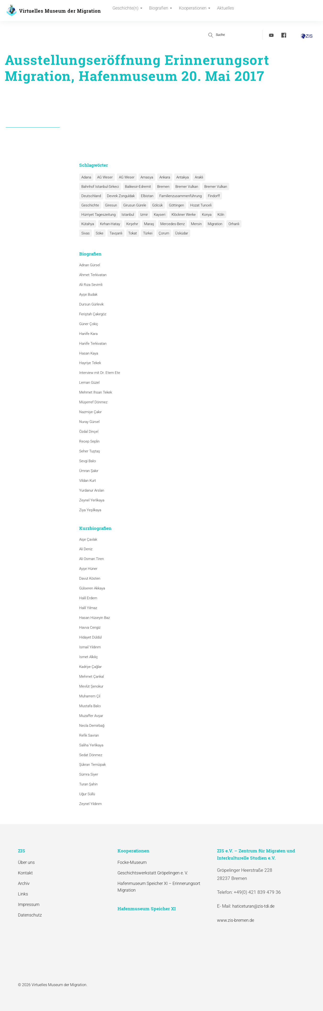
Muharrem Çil (89, 696)
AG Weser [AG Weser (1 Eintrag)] (126, 177)
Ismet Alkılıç (89, 657)
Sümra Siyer (88, 774)
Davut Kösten (89, 578)
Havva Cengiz (89, 627)
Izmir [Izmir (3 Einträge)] (143, 214)
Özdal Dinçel (88, 431)
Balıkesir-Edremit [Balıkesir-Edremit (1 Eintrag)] (137, 186)
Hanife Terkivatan (92, 343)
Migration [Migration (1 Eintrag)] (212, 224)
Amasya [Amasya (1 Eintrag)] (145, 177)
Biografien (160, 10)
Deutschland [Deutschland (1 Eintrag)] (91, 196)
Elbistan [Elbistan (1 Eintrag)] (146, 196)
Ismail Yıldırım (90, 647)
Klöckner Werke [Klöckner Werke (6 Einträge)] (182, 214)
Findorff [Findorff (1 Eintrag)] (212, 196)
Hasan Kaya (88, 353)
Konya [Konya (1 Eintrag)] (204, 214)
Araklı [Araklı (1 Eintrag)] (196, 177)
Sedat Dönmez (90, 755)
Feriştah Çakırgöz (92, 314)
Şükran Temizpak (92, 765)
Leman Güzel (89, 382)
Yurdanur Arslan (91, 490)
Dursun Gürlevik (91, 304)
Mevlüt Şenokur (91, 686)
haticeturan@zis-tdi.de (253, 906)
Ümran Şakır (88, 471)
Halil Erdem (88, 598)
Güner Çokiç (88, 324)
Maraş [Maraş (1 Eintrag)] (148, 224)
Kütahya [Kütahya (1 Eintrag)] (87, 224)
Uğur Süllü (87, 794)
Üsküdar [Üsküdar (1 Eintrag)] (179, 233)
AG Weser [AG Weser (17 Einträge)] (104, 177)
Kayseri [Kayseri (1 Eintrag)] (158, 214)
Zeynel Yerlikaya (91, 500)
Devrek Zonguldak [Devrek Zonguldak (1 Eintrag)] (120, 196)
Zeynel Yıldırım (90, 804)
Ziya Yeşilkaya (90, 510)
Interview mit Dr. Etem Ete (99, 373)
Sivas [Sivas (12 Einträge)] (85, 233)
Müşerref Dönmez (93, 402)
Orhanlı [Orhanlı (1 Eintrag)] (231, 224)
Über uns (26, 862)
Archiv (24, 883)
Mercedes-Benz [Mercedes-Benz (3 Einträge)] (171, 224)
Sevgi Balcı (87, 461)
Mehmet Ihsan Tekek (95, 392)
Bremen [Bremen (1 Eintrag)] (162, 186)
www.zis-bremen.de (235, 920)
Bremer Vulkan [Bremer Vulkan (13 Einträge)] (185, 186)
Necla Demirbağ (91, 725)
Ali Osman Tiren (91, 559)
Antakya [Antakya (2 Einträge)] (180, 177)
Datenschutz (30, 915)
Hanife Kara (88, 334)
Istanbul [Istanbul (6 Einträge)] (127, 214)
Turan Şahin (88, 784)
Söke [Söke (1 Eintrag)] (99, 233)
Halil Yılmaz (88, 608)
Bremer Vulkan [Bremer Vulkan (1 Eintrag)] (214, 186)
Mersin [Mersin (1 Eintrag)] (194, 224)
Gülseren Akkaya (92, 588)
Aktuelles (223, 10)
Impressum (28, 904)
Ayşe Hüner (88, 569)
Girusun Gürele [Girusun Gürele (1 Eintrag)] (133, 205)
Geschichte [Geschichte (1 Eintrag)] (90, 205)
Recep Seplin (89, 441)
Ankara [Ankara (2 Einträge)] (163, 177)
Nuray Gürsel (89, 422)
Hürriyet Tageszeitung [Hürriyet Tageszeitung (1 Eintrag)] (98, 214)
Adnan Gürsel (89, 265)
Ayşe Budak (88, 294)
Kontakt (25, 872)
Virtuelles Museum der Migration (60, 10)
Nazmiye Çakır (90, 412)
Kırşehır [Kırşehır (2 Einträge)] (131, 224)
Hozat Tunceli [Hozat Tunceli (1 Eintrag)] (198, 205)
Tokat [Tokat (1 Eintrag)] (131, 233)
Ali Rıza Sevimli (90, 285)
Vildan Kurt (87, 480)
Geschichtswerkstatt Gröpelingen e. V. (152, 872)
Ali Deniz (85, 549)
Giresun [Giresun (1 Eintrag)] (111, 205)
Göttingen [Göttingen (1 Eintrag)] (174, 205)
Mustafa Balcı (90, 706)
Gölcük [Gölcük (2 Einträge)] (156, 205)
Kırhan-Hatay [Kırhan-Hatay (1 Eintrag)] (110, 224)
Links (23, 893)
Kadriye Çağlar (90, 667)
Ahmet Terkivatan (92, 275)
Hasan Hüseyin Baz (94, 618)
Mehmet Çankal (91, 676)
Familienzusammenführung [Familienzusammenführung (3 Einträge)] (179, 196)
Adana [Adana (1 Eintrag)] (86, 177)
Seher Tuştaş (89, 451)
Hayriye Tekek (90, 363)
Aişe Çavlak (88, 539)
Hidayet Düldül (90, 637)
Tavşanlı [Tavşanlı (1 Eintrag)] (115, 233)
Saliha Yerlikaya (91, 745)
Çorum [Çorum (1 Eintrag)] (161, 233)
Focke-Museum (132, 862)
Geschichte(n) (127, 10)
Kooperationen (193, 10)
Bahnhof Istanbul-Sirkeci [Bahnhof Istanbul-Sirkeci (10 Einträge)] (100, 186)
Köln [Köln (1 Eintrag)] (218, 214)
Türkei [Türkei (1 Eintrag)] (146, 233)
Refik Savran (89, 735)
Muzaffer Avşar (91, 716)
